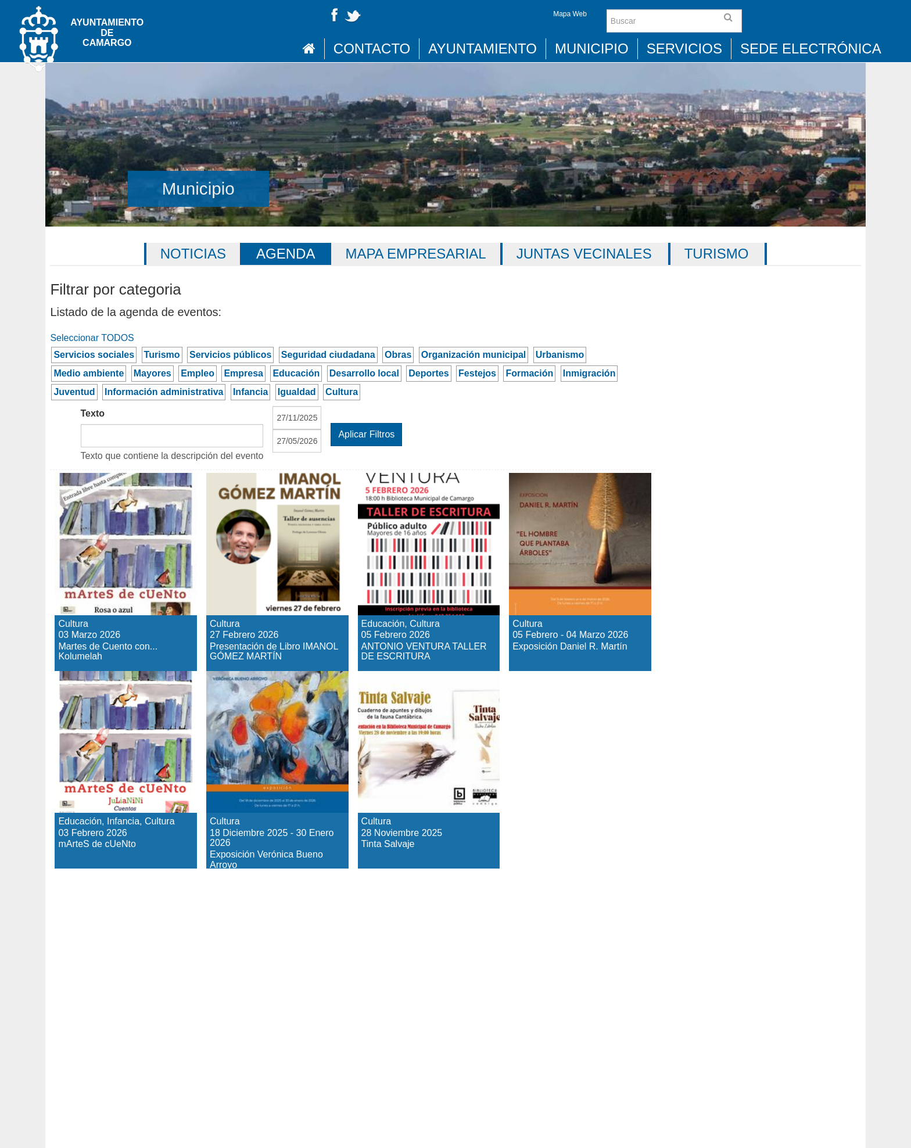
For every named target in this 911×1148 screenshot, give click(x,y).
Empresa (243, 373)
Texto (93, 413)
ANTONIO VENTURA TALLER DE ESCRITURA (411, 514)
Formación (529, 373)
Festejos (477, 373)
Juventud (74, 392)
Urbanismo (560, 355)
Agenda (285, 253)
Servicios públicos (230, 355)
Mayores (152, 373)
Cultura (341, 392)
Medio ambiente (88, 373)
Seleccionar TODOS (92, 338)
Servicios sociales (93, 355)
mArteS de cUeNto (98, 691)
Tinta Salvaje (411, 681)
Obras (398, 355)
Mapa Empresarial (415, 253)
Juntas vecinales (584, 253)
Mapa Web (570, 14)
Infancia (250, 392)
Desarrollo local (364, 373)
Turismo (716, 253)
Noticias (193, 253)
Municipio (592, 48)
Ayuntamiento (482, 48)
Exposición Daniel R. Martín (576, 493)
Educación (296, 373)
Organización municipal (473, 355)
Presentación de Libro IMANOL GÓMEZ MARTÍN (273, 514)
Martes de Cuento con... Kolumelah (110, 503)
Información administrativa (164, 392)
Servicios (684, 48)
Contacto (371, 48)
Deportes (428, 373)
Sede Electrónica (810, 48)
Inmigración (589, 373)
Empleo (197, 373)
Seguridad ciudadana (328, 355)
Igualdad (297, 392)
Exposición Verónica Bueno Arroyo (272, 701)
